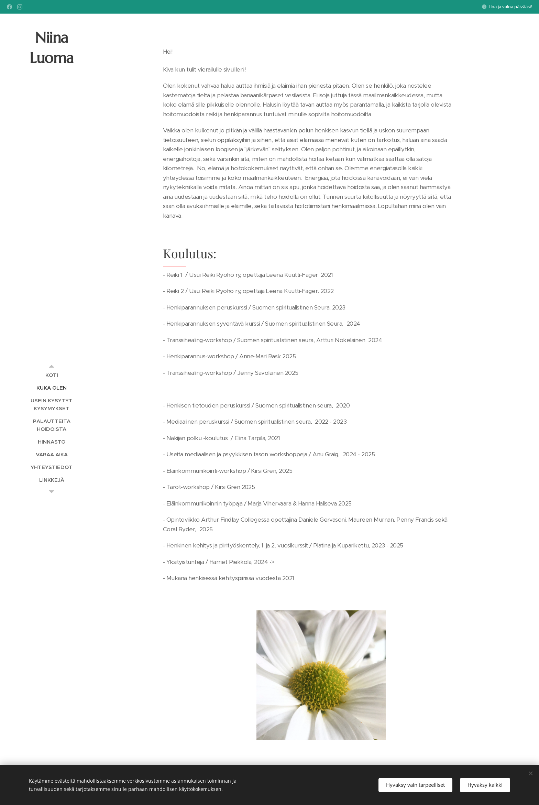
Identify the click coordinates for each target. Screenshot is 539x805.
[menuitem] (51, 375)
